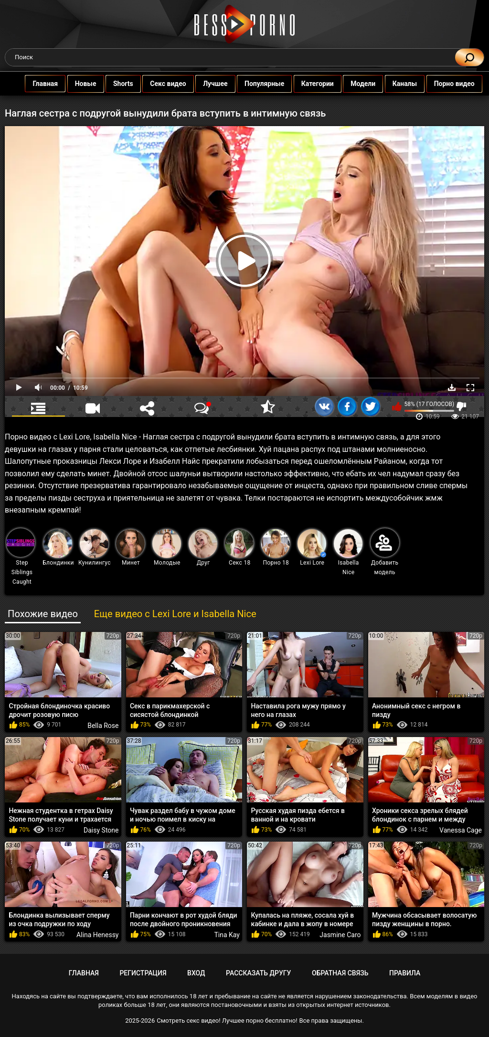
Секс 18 (239, 547)
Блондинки (58, 547)
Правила (404, 973)
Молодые (166, 547)
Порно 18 (275, 547)
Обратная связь (340, 973)
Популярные (265, 83)
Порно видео (455, 83)
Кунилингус (94, 547)
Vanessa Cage (460, 830)
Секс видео (168, 83)
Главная (45, 83)
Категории (318, 83)
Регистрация (142, 973)
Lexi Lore (312, 547)
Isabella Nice (348, 552)
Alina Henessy (97, 935)
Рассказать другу (258, 973)
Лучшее (215, 83)
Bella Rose (102, 725)
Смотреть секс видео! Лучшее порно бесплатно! (227, 1020)
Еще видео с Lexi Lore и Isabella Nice (175, 614)
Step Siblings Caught (20, 556)
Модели (363, 83)
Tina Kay (227, 935)
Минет (130, 547)
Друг (203, 547)
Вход (196, 973)
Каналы (405, 83)
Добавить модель (385, 552)
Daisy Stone (101, 830)
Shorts (124, 83)
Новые (86, 83)
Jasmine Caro (340, 935)
